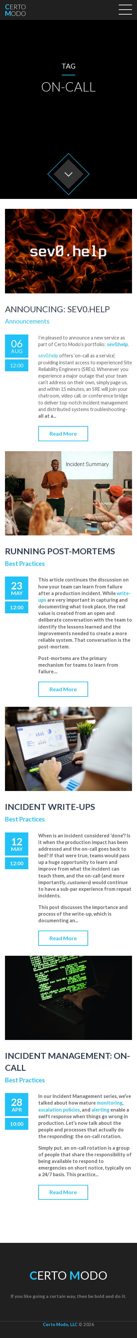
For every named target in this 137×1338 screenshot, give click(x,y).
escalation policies (59, 1110)
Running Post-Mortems (60, 551)
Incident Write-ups (50, 807)
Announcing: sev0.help (57, 309)
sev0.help (48, 355)
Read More (63, 433)
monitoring (109, 1103)
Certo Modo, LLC (60, 1324)
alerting (100, 1110)
